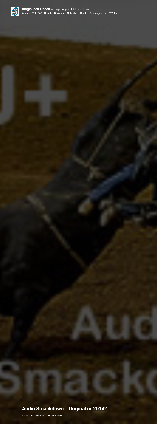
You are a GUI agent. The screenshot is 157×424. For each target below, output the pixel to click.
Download (59, 13)
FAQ (40, 13)
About (25, 13)
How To (48, 13)
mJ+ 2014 (109, 13)
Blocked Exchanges (91, 13)
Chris (26, 416)
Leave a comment (57, 416)
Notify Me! (73, 13)
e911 (33, 13)
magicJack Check (36, 9)
